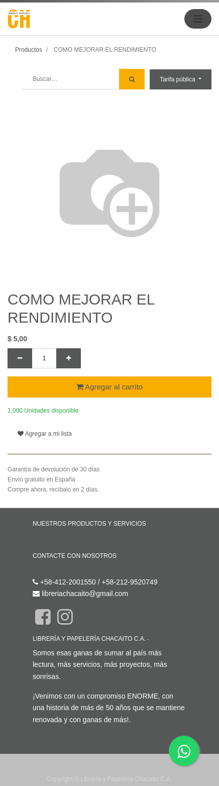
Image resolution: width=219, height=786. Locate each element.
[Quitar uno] (20, 358)
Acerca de (164, 621)
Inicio (41, 520)
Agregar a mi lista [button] (45, 415)
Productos (28, 49)
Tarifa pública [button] (178, 79)
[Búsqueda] (132, 79)
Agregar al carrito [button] (109, 386)
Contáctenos (52, 552)
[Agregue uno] (68, 358)
